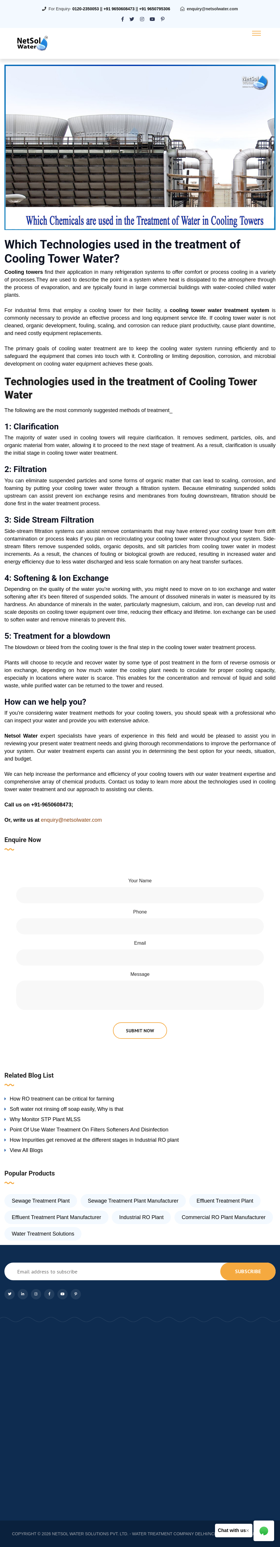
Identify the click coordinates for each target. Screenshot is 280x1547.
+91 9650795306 (154, 8)
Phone (140, 911)
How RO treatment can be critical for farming (62, 1099)
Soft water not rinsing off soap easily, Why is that (67, 1109)
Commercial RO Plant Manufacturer (224, 1217)
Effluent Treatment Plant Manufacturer (56, 1217)
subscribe (248, 1271)
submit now (140, 1030)
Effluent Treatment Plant (224, 1201)
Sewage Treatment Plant (41, 1201)
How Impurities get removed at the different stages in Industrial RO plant (94, 1140)
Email (140, 943)
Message (140, 974)
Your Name (139, 880)
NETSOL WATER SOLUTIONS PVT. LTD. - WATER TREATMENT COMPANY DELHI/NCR (134, 1533)
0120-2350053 (85, 8)
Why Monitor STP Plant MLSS (45, 1119)
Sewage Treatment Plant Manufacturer (133, 1201)
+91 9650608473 (119, 8)
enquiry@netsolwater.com (212, 8)
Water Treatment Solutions (43, 1234)
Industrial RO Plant (141, 1217)
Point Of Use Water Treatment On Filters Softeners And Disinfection (89, 1130)
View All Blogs (26, 1150)
